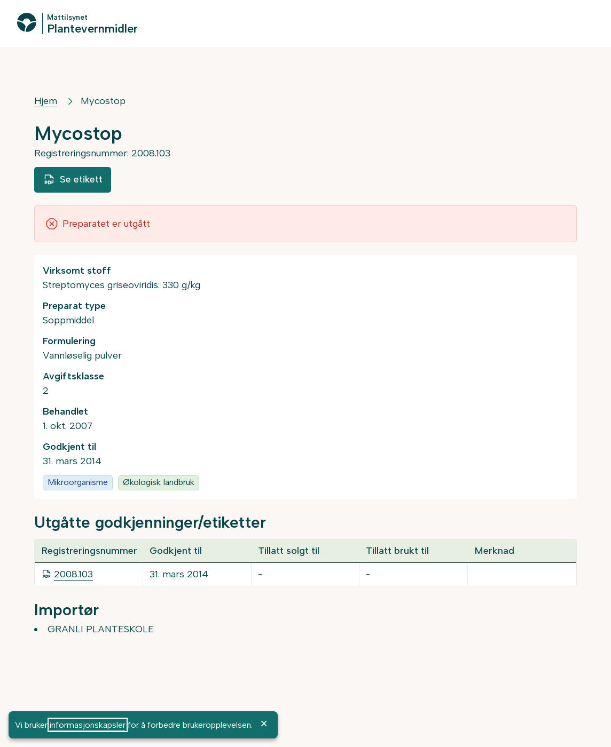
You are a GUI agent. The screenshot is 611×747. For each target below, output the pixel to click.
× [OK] (264, 723)
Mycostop (103, 101)
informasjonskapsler (88, 725)
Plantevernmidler (92, 28)
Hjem (45, 101)
